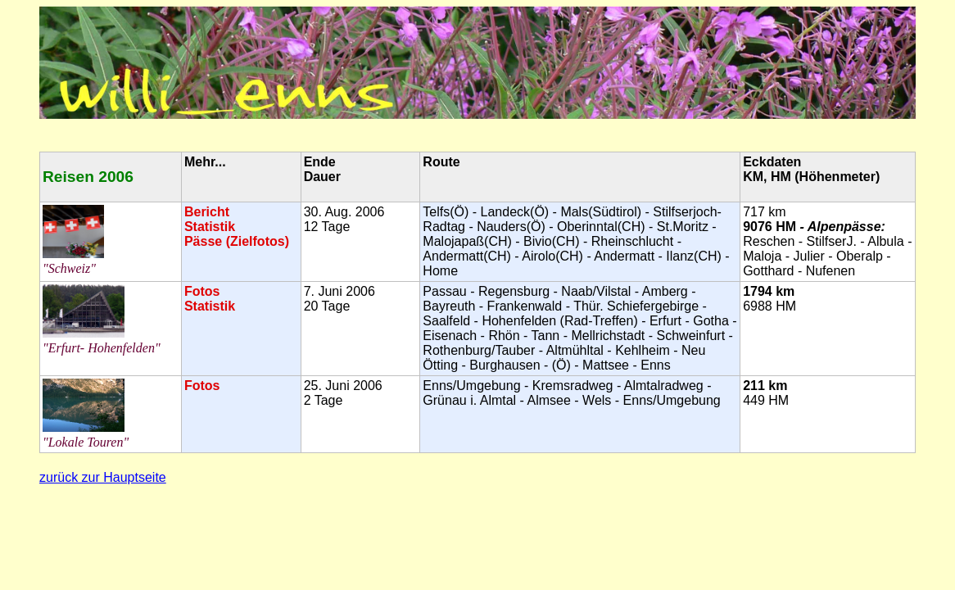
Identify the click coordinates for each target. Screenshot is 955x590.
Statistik (209, 227)
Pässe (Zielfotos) (236, 241)
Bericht (206, 212)
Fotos (202, 291)
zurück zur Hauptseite (102, 477)
